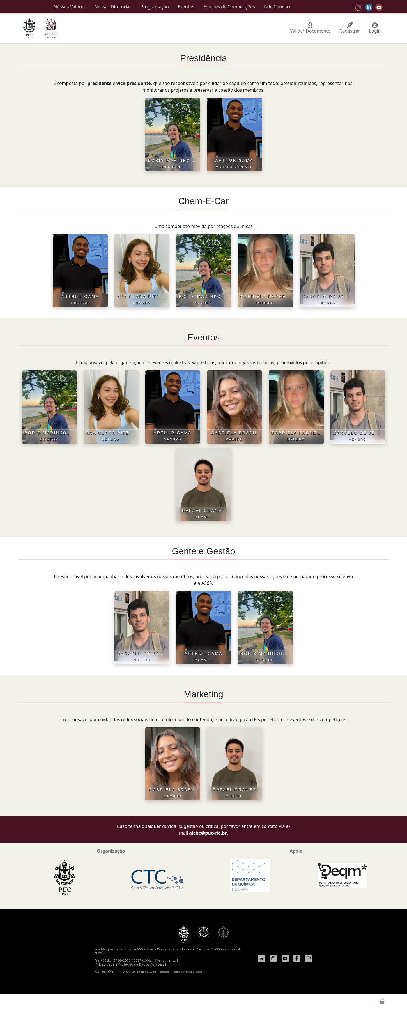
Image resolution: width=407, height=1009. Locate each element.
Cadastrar (349, 28)
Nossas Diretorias (113, 7)
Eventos (186, 7)
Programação (155, 7)
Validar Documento (310, 28)
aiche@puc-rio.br (208, 833)
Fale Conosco (278, 7)
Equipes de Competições (229, 7)
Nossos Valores (70, 7)
